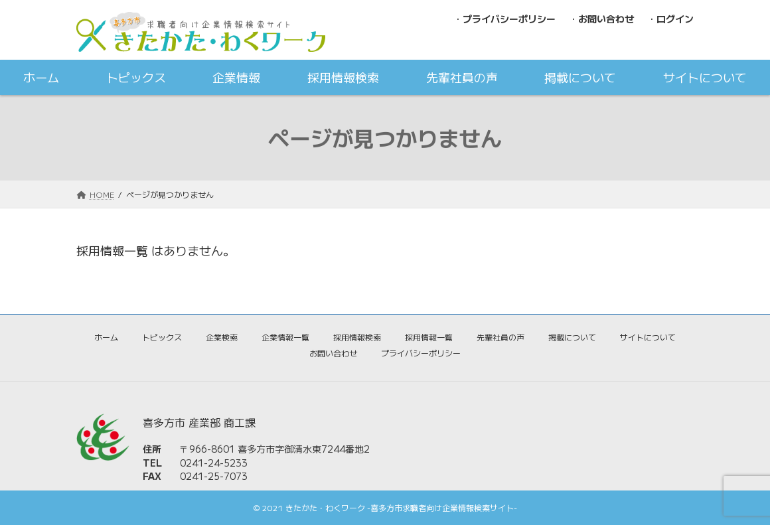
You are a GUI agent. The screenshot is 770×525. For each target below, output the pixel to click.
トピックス (162, 336)
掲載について (572, 336)
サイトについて (648, 336)
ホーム (106, 336)
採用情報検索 (357, 336)
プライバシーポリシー (421, 352)
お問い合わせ (333, 352)
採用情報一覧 (429, 336)
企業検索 (222, 336)
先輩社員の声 (500, 336)
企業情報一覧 (285, 336)
